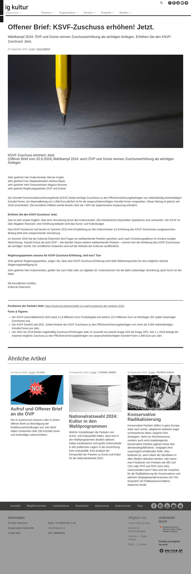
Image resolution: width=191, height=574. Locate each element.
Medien (125, 12)
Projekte (107, 12)
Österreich (13, 12)
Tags (140, 505)
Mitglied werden (36, 505)
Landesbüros (61, 505)
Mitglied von (137, 518)
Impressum (102, 505)
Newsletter (82, 505)
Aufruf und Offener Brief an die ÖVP (36, 411)
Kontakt (15, 505)
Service (90, 12)
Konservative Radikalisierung (144, 417)
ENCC (132, 544)
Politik (32, 49)
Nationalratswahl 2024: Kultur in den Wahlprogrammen (93, 421)
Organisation (68, 12)
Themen (47, 12)
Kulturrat (43, 49)
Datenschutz (123, 505)
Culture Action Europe (139, 523)
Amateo (143, 544)
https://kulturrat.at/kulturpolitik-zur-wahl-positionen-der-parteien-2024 (84, 305)
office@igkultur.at (56, 528)
